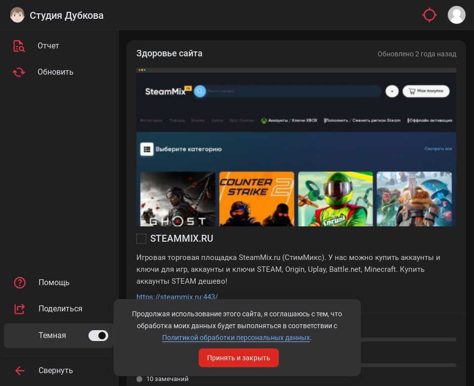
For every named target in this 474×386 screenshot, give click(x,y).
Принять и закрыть (238, 358)
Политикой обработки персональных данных (236, 338)
